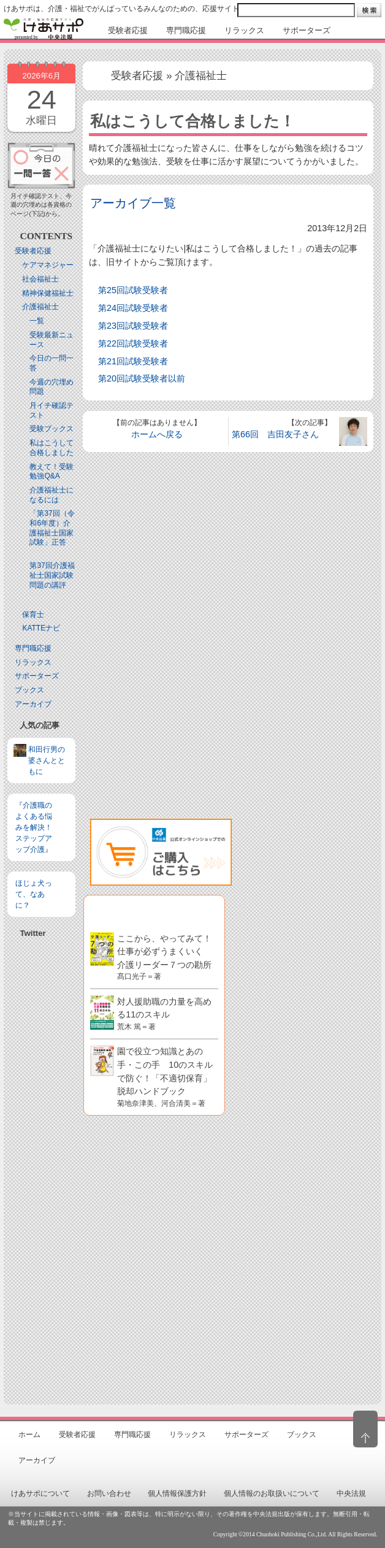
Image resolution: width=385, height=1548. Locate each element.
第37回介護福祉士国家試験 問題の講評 (55, 575)
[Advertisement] (41, 1066)
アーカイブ (33, 704)
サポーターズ (37, 676)
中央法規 (351, 1493)
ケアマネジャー (48, 265)
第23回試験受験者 (133, 326)
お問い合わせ (109, 1493)
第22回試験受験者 (133, 343)
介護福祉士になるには (51, 495)
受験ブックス (51, 428)
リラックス (33, 662)
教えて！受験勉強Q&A (51, 471)
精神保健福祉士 (48, 293)
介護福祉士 (40, 306)
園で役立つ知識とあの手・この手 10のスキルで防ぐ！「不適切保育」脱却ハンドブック (165, 1076)
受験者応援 (33, 251)
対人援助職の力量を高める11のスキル (164, 1013)
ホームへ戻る (157, 434)
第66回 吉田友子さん (275, 434)
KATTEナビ (41, 628)
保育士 (33, 614)
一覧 (36, 320)
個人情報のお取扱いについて (271, 1493)
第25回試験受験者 (133, 290)
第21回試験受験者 (133, 361)
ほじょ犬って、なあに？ (33, 894)
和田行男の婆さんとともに (46, 760)
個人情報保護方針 (177, 1493)
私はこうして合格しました (51, 448)
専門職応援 (33, 648)
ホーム (29, 1434)
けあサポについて (40, 1493)
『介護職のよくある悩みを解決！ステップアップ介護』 (33, 827)
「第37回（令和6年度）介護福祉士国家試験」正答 (51, 527)
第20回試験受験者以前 (141, 378)
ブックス (29, 690)
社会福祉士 (40, 279)
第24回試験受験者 (133, 308)
